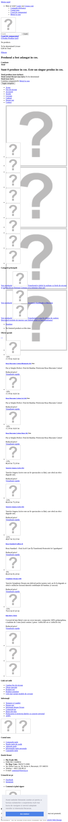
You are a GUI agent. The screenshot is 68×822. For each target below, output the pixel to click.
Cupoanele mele (12, 751)
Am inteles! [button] (24, 814)
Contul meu (14, 10)
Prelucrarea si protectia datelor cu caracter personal (25, 714)
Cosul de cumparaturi (18, 12)
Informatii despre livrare (15, 707)
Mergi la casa (15, 14)
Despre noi (10, 705)
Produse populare (12, 692)
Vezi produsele (6, 285)
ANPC (8, 716)
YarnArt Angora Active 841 (15, 507)
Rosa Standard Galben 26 (14, 544)
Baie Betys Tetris (11, 615)
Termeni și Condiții (13, 703)
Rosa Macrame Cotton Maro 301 (17, 433)
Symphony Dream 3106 (13, 578)
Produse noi (10, 689)
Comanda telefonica (18, 8)
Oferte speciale (11, 687)
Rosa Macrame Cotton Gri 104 (16, 398)
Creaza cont (29, 6)
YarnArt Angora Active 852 (15, 468)
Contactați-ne (11, 709)
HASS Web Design (54, 820)
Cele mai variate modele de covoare (19, 694)
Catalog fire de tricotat (14, 685)
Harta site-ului (11, 712)
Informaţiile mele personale (16, 748)
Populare (9, 324)
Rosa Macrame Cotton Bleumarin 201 (19, 363)
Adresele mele (11, 746)
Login (18, 6)
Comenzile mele (12, 742)
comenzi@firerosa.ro (20, 771)
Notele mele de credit (14, 744)
